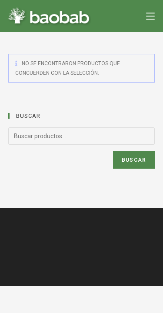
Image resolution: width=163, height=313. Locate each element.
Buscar (134, 160)
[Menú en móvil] (150, 16)
